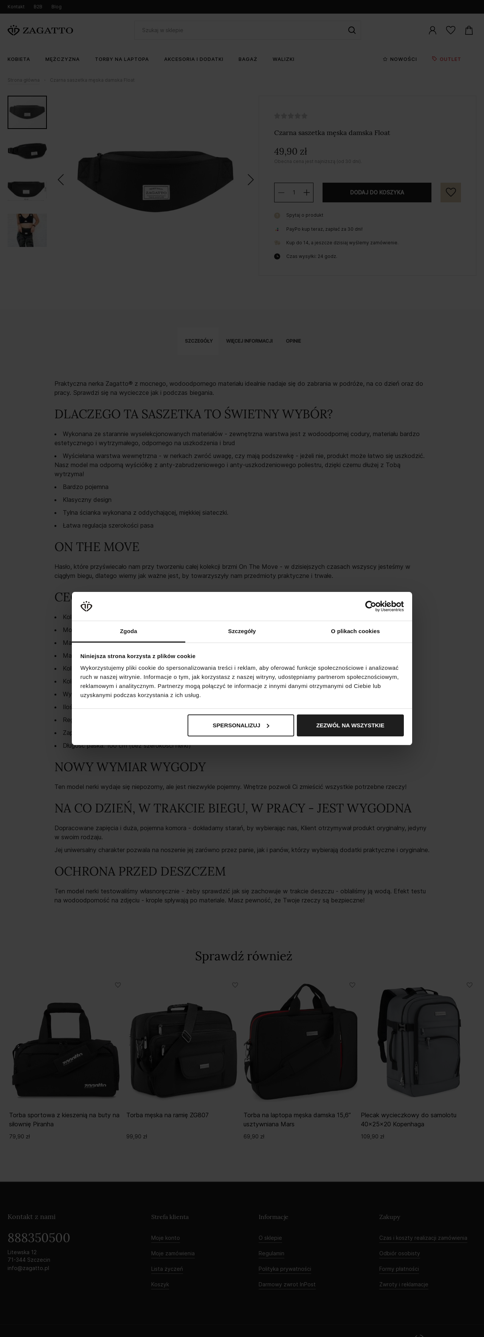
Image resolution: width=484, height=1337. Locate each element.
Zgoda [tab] (128, 631)
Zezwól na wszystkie (350, 725)
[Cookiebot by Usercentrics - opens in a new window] (371, 606)
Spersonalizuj (241, 725)
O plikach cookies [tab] (355, 631)
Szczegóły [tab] (242, 631)
